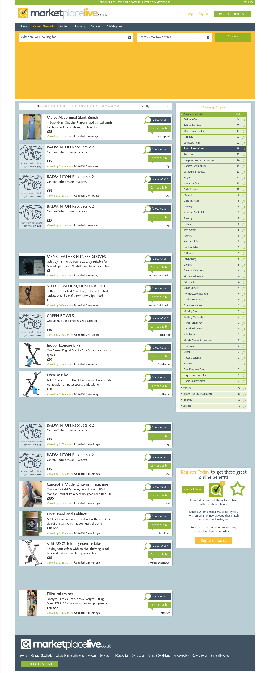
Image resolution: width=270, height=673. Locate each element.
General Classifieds (43, 26)
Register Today (213, 541)
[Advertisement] (135, 72)
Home (23, 26)
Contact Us (138, 655)
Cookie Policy (199, 655)
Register (204, 13)
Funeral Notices (220, 655)
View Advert (160, 119)
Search (233, 37)
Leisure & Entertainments (70, 655)
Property (80, 26)
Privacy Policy (181, 655)
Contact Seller (159, 128)
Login (192, 13)
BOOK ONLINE (233, 14)
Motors (64, 26)
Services (95, 26)
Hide (249, 2)
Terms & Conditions (159, 655)
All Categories (114, 26)
